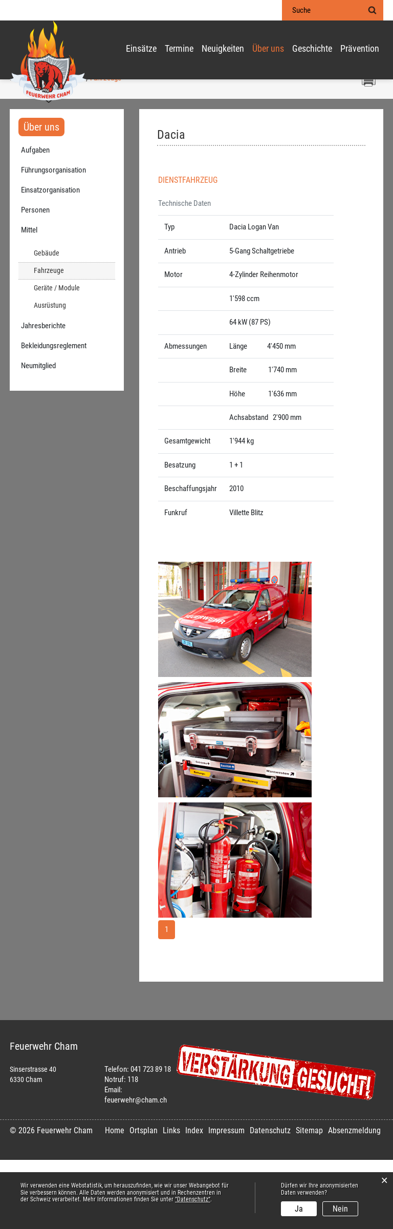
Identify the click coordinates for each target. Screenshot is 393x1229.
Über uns (268, 49)
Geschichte (312, 49)
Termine (179, 49)
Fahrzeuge (67, 339)
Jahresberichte (43, 394)
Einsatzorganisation (50, 259)
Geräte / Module (57, 357)
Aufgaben (35, 219)
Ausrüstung (50, 374)
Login (261, 10)
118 (132, 1148)
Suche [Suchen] (372, 10)
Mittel (29, 299)
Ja (299, 1209)
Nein (340, 1209)
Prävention (359, 49)
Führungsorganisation (53, 239)
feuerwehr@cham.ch (135, 1169)
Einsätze (141, 49)
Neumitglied (38, 434)
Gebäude (46, 322)
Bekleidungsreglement (53, 414)
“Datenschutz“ (192, 1199)
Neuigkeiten (223, 49)
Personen (35, 279)
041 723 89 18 (150, 1138)
